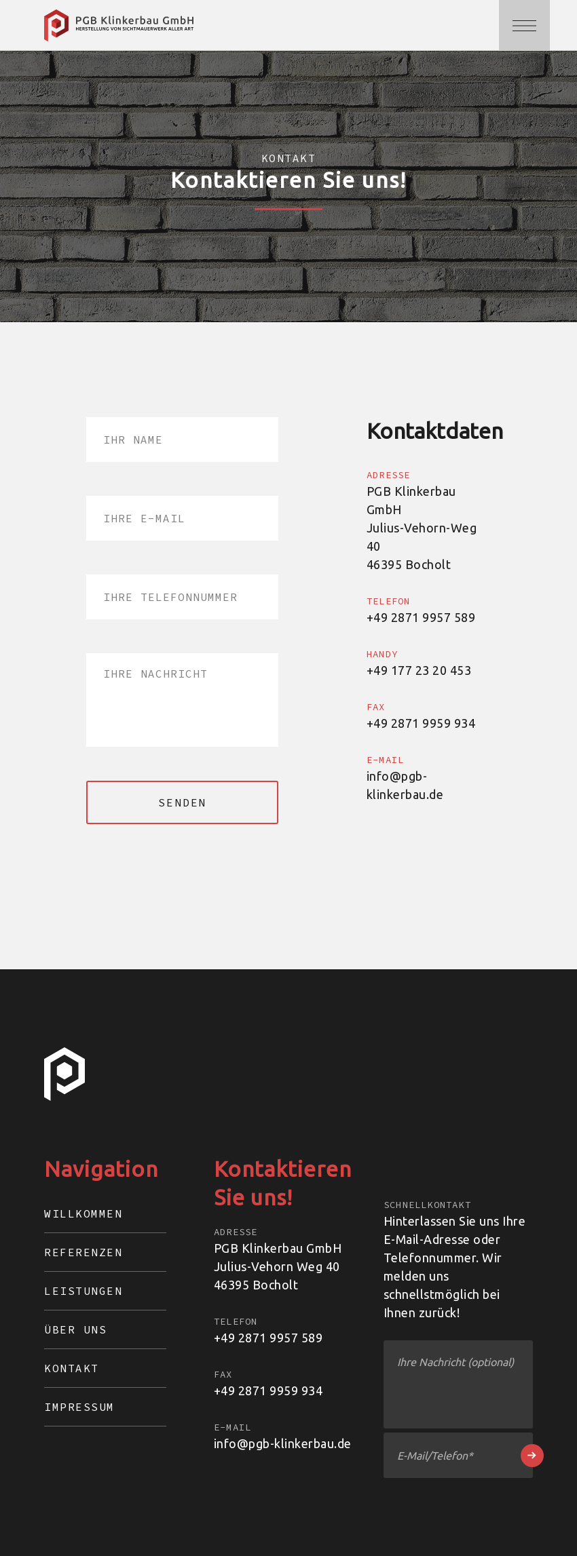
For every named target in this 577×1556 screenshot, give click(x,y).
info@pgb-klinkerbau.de (283, 1443)
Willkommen (83, 1213)
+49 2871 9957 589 (268, 1337)
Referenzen (83, 1252)
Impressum (79, 1407)
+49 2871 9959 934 (268, 1390)
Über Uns (75, 1329)
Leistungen (83, 1291)
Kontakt (71, 1368)
